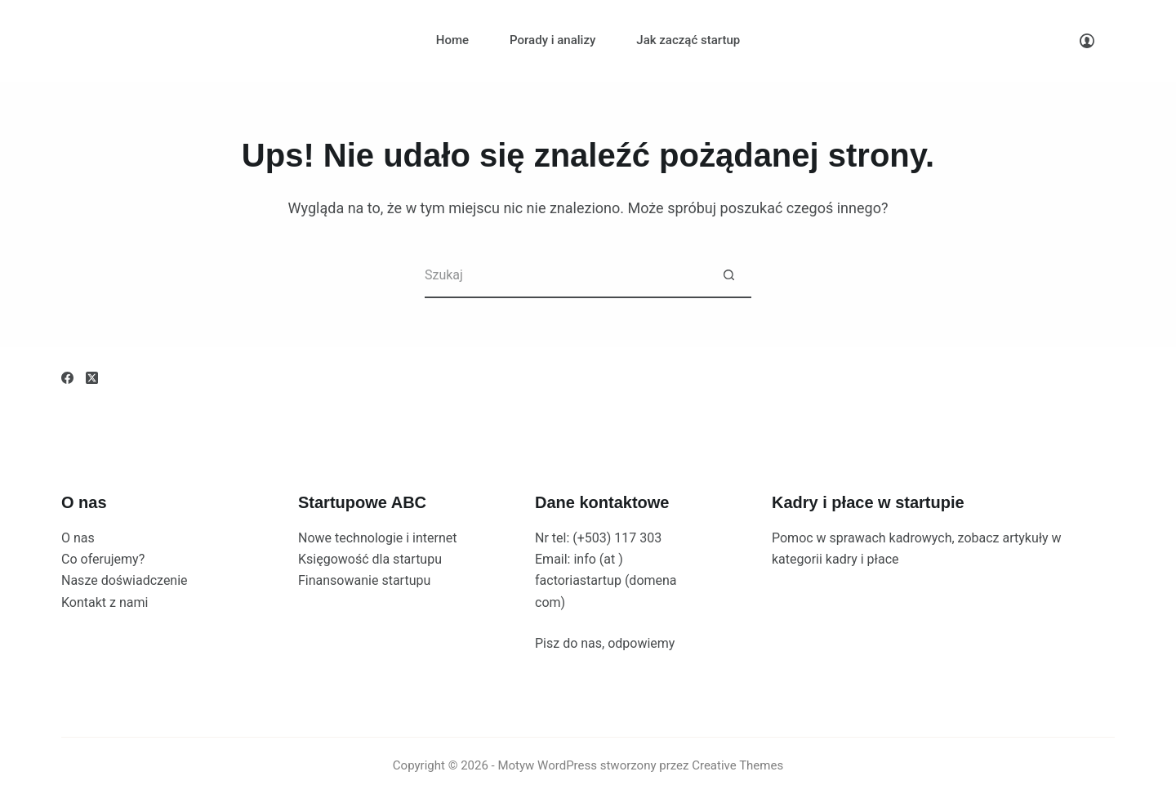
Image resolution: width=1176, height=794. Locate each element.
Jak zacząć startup (688, 40)
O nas (78, 538)
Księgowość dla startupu (370, 559)
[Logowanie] (1087, 40)
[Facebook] (67, 378)
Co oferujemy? (103, 559)
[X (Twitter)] (92, 378)
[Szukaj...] (565, 275)
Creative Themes (737, 765)
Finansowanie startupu (364, 580)
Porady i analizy (552, 40)
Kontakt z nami (104, 602)
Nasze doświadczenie (124, 580)
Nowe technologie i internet (377, 538)
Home (452, 40)
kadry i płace (862, 559)
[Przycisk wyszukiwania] (728, 275)
